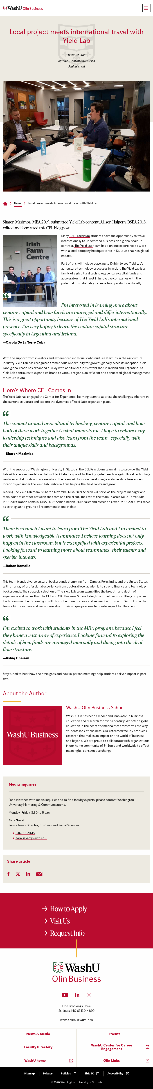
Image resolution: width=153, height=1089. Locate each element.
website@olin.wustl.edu (76, 1020)
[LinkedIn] (28, 875)
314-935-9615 (25, 833)
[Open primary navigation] (146, 8)
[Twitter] (17, 875)
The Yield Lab (84, 246)
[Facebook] (8, 875)
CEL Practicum (79, 236)
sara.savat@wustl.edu (31, 838)
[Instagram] (89, 996)
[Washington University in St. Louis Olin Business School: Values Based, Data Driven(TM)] (76, 981)
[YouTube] (65, 996)
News (17, 203)
